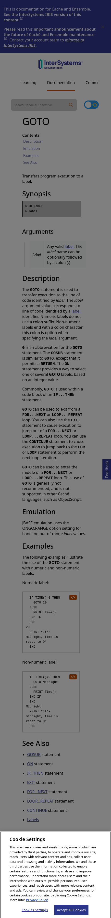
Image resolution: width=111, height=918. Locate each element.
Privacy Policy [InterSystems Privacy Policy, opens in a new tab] (37, 904)
